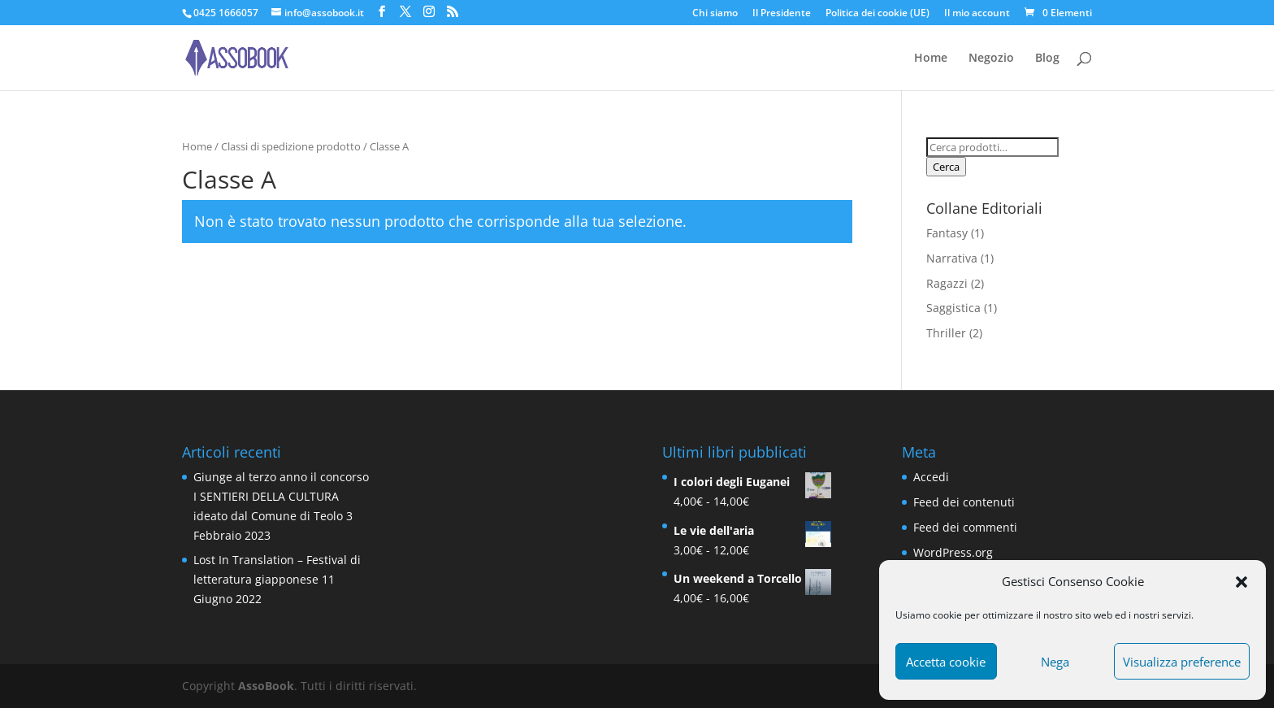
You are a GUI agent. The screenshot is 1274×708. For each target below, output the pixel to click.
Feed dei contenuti (964, 502)
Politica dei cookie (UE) (878, 14)
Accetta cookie (946, 662)
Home (930, 58)
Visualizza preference (1182, 662)
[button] (1241, 582)
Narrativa (951, 258)
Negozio (991, 58)
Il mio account (977, 14)
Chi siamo (715, 14)
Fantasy (947, 233)
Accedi (931, 476)
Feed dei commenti (965, 527)
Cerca (946, 166)
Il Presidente (781, 14)
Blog (1047, 58)
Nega (1055, 662)
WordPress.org (953, 552)
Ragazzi (947, 283)
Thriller (946, 333)
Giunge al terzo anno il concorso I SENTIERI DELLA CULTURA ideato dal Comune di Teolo (281, 496)
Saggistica (953, 307)
